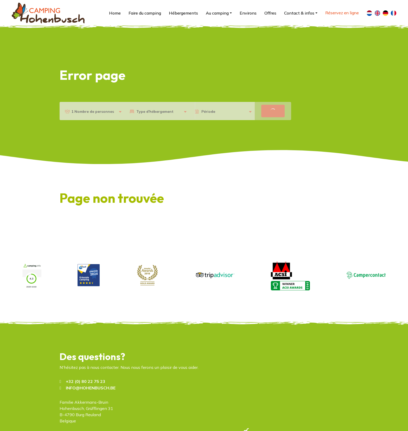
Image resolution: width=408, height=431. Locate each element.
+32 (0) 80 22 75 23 (85, 381)
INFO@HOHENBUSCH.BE (91, 387)
